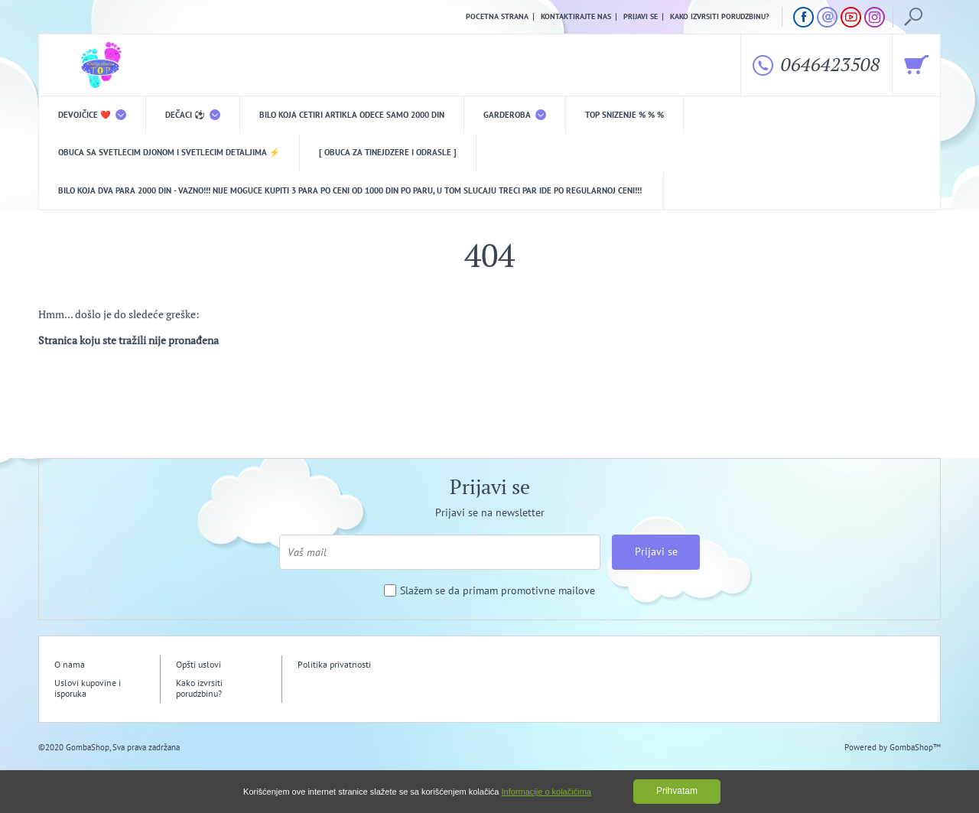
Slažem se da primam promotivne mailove (497, 591)
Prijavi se (640, 17)
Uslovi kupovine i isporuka (87, 688)
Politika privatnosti (334, 664)
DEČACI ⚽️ (192, 114)
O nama (69, 664)
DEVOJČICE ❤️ (92, 114)
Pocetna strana (497, 17)
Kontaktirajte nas (576, 17)
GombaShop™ (915, 747)
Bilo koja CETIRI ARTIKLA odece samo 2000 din (351, 114)
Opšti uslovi (198, 664)
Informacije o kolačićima (546, 791)
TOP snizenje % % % (624, 114)
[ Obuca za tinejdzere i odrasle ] (388, 152)
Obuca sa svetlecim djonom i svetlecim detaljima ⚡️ (169, 152)
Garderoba (514, 114)
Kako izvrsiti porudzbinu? (719, 17)
